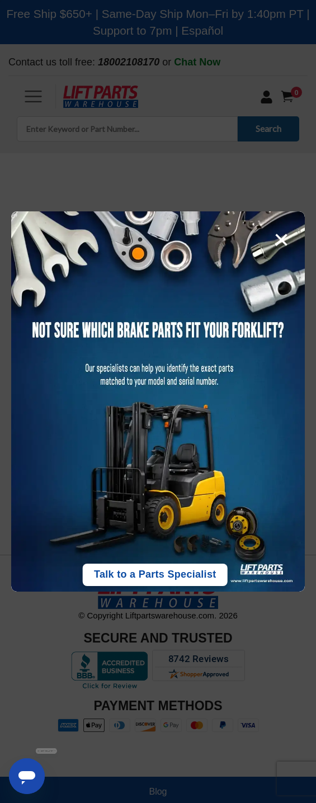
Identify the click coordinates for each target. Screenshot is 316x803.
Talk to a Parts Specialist (155, 574)
